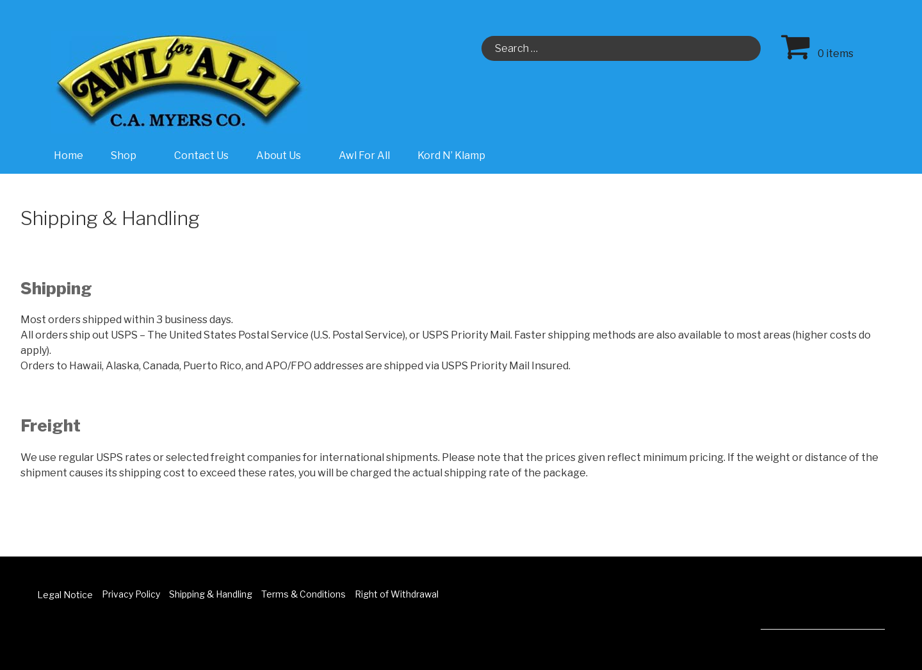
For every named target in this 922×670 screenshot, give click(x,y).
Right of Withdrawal (397, 594)
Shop (130, 155)
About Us (285, 155)
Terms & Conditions (303, 594)
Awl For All (364, 155)
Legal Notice (65, 594)
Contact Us (201, 155)
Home (68, 155)
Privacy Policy (131, 594)
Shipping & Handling (210, 594)
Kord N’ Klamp (451, 155)
